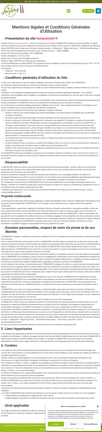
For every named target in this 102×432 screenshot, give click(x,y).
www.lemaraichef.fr (20, 43)
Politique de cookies (68, 428)
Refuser (73, 424)
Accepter (56, 424)
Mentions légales (79, 428)
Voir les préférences (91, 424)
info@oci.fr (22, 73)
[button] (98, 406)
